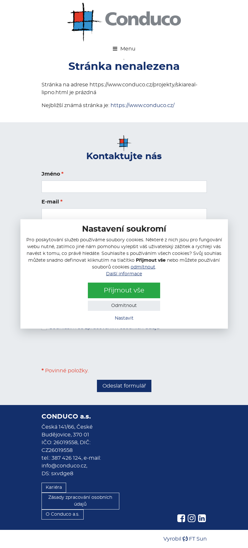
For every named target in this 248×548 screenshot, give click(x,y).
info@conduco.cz (63, 465)
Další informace (124, 274)
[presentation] (90, 349)
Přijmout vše (124, 290)
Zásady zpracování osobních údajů (80, 501)
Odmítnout (124, 305)
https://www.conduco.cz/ (142, 105)
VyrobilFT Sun (185, 539)
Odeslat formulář (124, 386)
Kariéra (54, 487)
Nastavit (124, 318)
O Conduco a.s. (62, 514)
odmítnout (143, 267)
